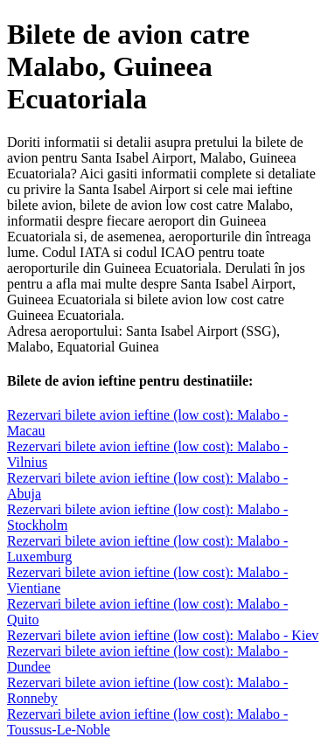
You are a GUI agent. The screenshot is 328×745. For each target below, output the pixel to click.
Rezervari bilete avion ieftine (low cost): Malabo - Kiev (162, 635)
